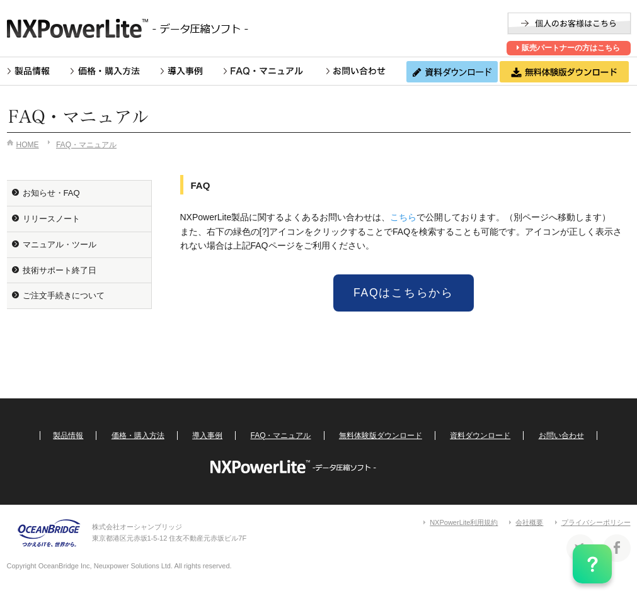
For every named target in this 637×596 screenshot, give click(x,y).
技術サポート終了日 (59, 270)
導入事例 (182, 71)
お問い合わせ (356, 71)
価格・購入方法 (105, 71)
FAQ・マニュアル (271, 71)
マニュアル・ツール (59, 244)
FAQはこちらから (403, 292)
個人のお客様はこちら (569, 24)
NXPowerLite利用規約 (464, 522)
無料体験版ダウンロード (380, 435)
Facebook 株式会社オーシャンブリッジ (617, 548)
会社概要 (529, 522)
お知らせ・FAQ (51, 193)
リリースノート (51, 218)
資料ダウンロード (480, 435)
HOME (27, 144)
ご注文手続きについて (64, 295)
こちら (403, 217)
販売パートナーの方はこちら (568, 47)
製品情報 (29, 71)
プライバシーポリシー (596, 522)
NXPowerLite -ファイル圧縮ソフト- (133, 28)
